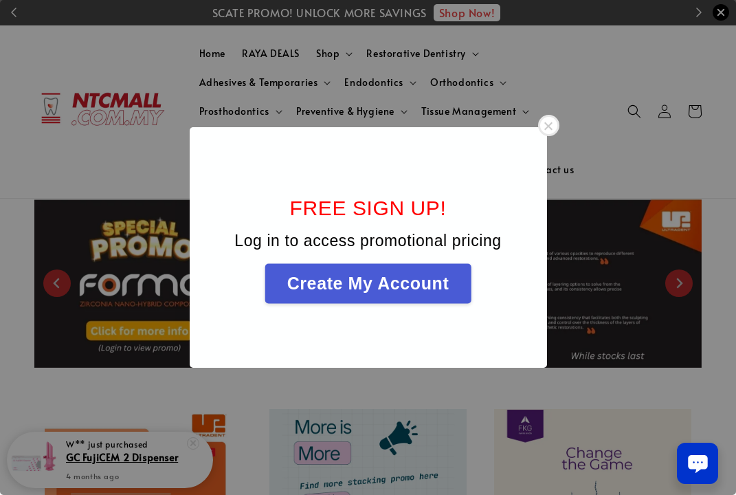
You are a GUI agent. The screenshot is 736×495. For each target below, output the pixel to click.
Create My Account (368, 283)
